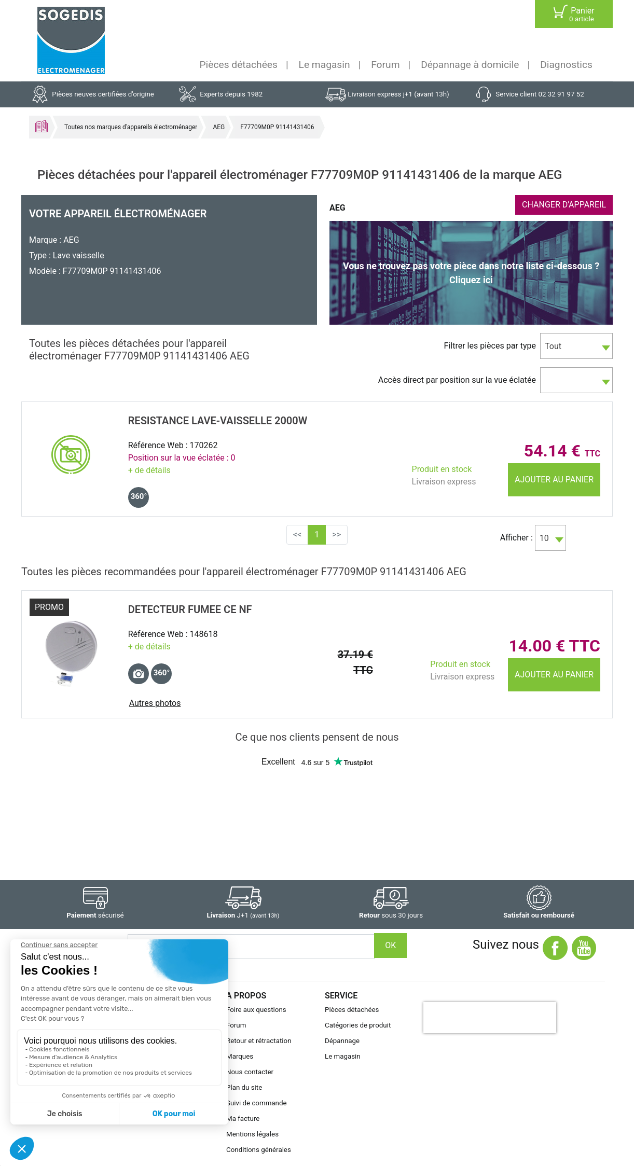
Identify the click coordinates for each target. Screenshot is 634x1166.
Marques (239, 1056)
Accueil (41, 126)
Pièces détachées (239, 65)
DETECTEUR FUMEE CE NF (190, 609)
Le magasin (324, 65)
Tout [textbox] (553, 346)
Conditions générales (258, 1150)
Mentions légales (252, 1134)
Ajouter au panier (554, 479)
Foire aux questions (256, 1010)
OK (390, 945)
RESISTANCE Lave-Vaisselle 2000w (218, 420)
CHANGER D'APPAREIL (564, 205)
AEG (219, 127)
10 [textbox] (544, 538)
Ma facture (242, 1118)
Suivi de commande (256, 1103)
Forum (385, 65)
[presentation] (489, 1017)
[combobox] (576, 346)
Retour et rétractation (259, 1041)
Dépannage (342, 1041)
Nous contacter (249, 1072)
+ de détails (149, 470)
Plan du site (244, 1087)
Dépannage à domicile (470, 65)
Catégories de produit (358, 1025)
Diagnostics (566, 65)
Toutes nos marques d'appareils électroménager (130, 127)
